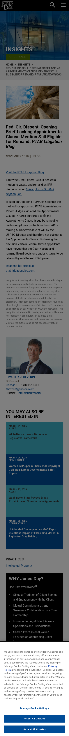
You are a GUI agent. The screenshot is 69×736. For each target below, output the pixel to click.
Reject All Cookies (34, 721)
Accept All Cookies (34, 732)
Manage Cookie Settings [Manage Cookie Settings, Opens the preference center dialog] (34, 711)
